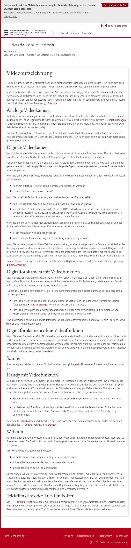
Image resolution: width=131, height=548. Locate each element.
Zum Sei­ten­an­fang (15, 535)
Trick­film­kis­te (21, 501)
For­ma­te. (52, 103)
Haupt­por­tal (10, 16)
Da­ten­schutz (105, 535)
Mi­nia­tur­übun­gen (116, 120)
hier (106, 319)
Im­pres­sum (121, 535)
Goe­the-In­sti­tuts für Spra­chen (40, 424)
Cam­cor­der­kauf (17, 265)
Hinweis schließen (115, 5)
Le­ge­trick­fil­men (79, 364)
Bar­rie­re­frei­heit (85, 535)
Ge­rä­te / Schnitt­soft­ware (40, 54)
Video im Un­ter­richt (14, 54)
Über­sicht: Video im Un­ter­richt (75, 33)
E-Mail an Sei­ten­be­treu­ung (112, 542)
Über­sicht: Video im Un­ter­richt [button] (30, 44)
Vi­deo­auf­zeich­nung (66, 54)
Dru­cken (68, 535)
